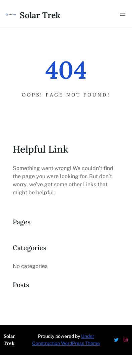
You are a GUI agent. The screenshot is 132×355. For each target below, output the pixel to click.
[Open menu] (123, 14)
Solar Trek (40, 15)
